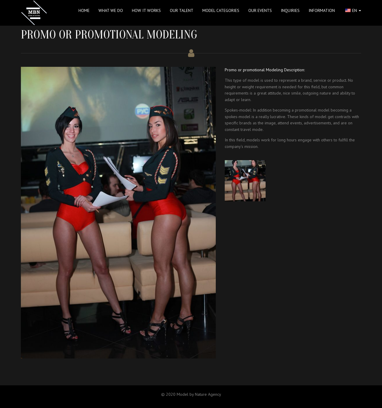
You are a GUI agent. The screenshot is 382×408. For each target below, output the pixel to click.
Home (84, 10)
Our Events (260, 10)
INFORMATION (322, 10)
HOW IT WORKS (146, 10)
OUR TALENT (181, 10)
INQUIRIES (290, 10)
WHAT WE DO (110, 10)
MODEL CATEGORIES (220, 10)
